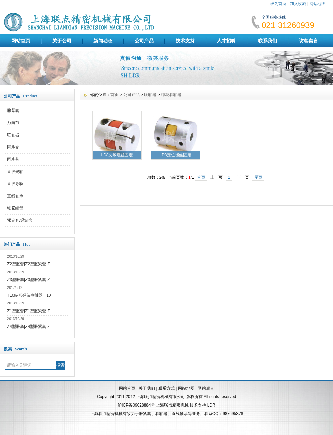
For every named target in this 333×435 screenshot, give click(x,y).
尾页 (258, 177)
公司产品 (144, 40)
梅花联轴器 (171, 94)
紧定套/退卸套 (20, 220)
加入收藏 (298, 3)
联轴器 (13, 135)
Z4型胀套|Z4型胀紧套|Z (28, 326)
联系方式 (166, 388)
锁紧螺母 (15, 208)
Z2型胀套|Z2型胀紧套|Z (28, 264)
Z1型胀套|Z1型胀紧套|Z (28, 311)
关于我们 (147, 388)
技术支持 (185, 40)
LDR (211, 405)
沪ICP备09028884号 (136, 405)
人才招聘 (226, 40)
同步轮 (13, 147)
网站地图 (317, 3)
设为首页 (278, 3)
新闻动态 (102, 40)
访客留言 (308, 40)
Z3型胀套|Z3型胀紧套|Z (28, 279)
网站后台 (206, 388)
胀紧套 (13, 110)
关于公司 (61, 40)
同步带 (13, 159)
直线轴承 (15, 196)
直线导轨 (15, 183)
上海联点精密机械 (172, 405)
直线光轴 (15, 171)
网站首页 (20, 40)
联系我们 (267, 40)
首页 (114, 94)
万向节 (13, 122)
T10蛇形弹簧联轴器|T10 (29, 295)
